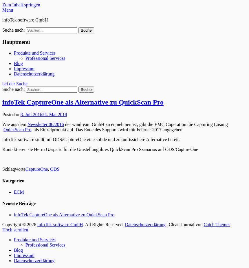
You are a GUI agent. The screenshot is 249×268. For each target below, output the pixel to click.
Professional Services (45, 58)
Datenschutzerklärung (34, 73)
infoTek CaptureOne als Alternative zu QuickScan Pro (83, 102)
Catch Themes (217, 224)
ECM (19, 192)
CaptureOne (36, 169)
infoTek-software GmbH (25, 19)
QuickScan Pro (17, 129)
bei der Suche (15, 83)
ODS (54, 169)
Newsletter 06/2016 (46, 124)
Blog (18, 63)
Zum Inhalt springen (21, 4)
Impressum (24, 68)
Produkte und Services (35, 53)
